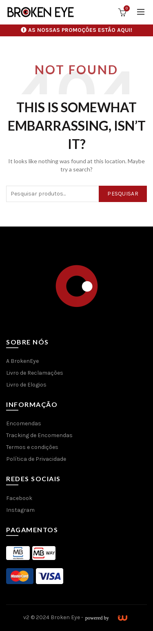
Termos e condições (32, 447)
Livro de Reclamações (34, 372)
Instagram (20, 510)
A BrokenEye (22, 361)
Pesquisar (122, 193)
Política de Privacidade (36, 458)
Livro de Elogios (26, 384)
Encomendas (23, 423)
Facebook (19, 498)
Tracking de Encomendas (39, 435)
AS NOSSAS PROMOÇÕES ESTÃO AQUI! (80, 30)
